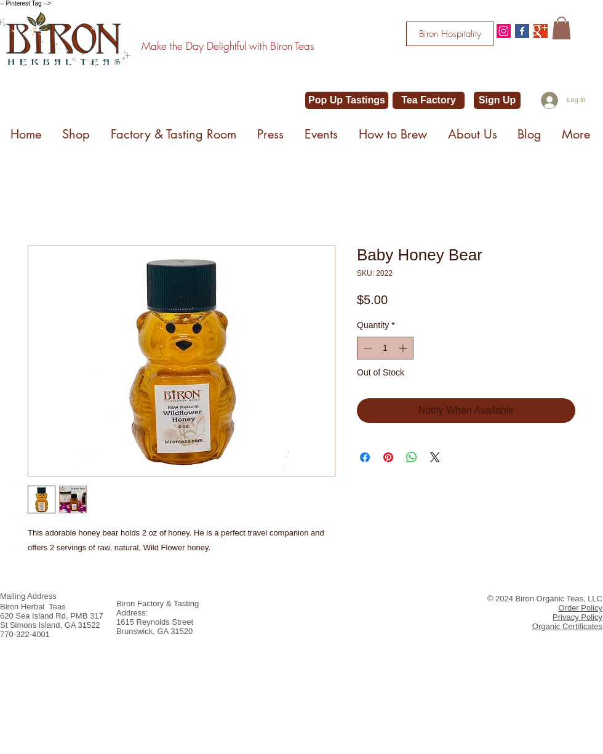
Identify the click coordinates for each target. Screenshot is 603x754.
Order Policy (580, 607)
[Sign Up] (497, 100)
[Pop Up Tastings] (346, 100)
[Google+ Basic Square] (540, 31)
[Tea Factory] (429, 100)
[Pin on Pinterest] (388, 457)
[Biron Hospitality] (449, 34)
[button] (561, 28)
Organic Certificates (567, 626)
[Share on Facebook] (364, 457)
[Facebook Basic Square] (522, 31)
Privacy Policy (577, 617)
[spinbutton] (385, 348)
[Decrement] (366, 348)
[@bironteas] (504, 31)
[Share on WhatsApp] (411, 457)
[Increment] (404, 348)
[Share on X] (435, 457)
